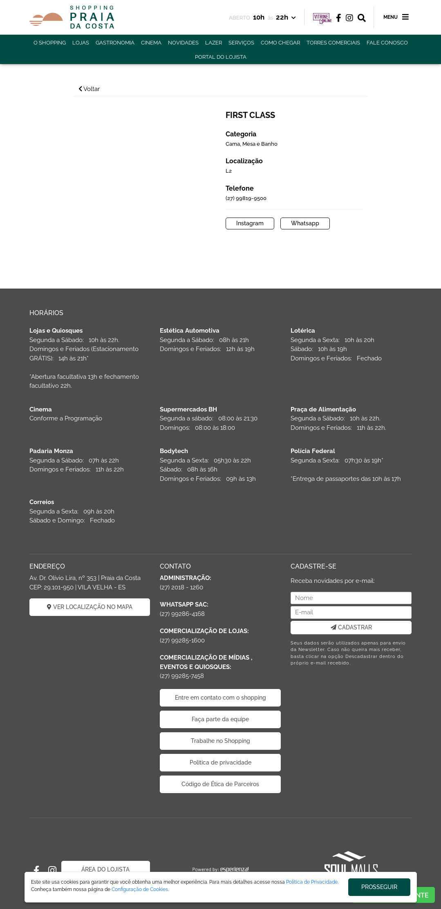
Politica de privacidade (220, 762)
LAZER (213, 43)
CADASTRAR (351, 627)
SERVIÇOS (241, 43)
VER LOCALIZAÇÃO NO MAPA (89, 607)
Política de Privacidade (312, 882)
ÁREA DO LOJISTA (105, 869)
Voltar (89, 89)
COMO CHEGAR (280, 43)
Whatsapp (305, 223)
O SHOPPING (50, 43)
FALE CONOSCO (387, 43)
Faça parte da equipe (220, 719)
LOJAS (80, 43)
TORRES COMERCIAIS (333, 43)
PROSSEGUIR (379, 887)
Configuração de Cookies (140, 889)
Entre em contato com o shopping (220, 697)
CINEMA (151, 43)
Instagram (250, 223)
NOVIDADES (183, 43)
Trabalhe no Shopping (220, 741)
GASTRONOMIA (115, 43)
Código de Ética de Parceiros (220, 784)
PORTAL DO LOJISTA (220, 57)
